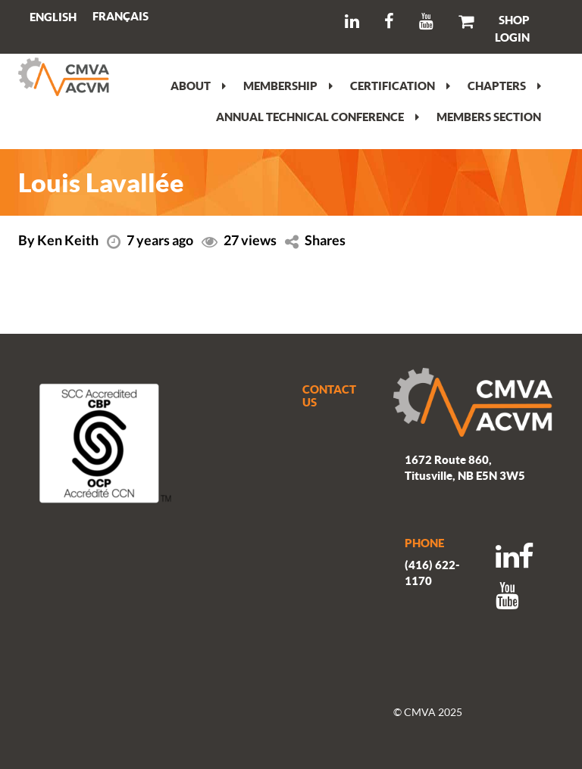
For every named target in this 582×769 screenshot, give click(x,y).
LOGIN (512, 37)
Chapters (504, 85)
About (198, 85)
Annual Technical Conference (317, 116)
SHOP (514, 19)
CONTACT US (329, 395)
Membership (288, 85)
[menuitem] (120, 16)
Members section (488, 116)
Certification (400, 85)
